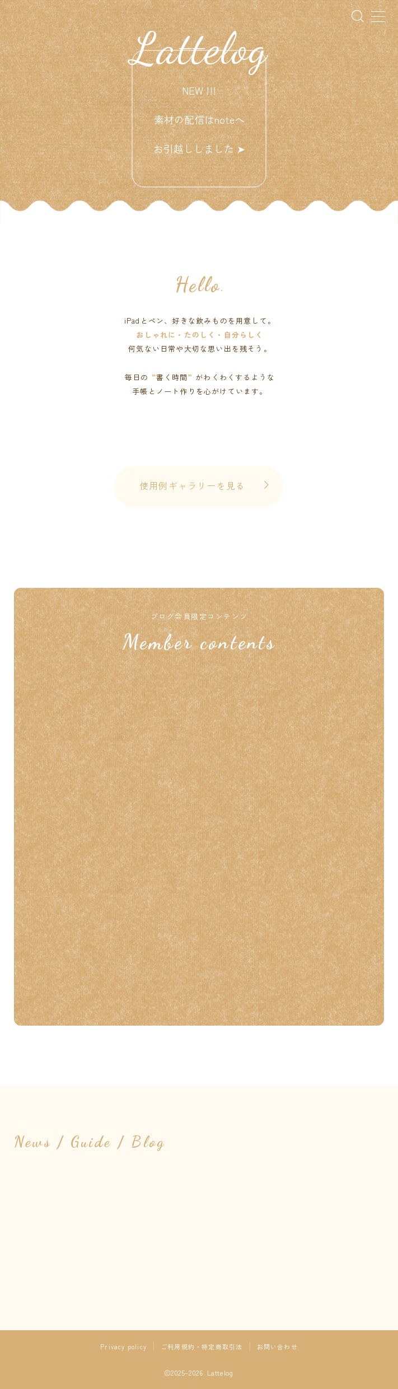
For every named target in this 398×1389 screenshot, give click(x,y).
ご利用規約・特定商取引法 (201, 1346)
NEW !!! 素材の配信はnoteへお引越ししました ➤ (199, 119)
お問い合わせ (277, 1346)
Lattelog (199, 48)
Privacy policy (123, 1346)
